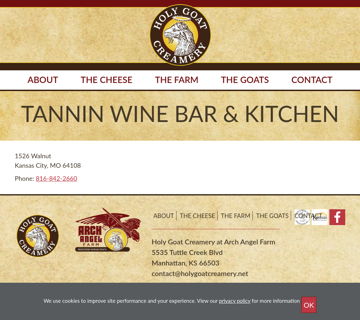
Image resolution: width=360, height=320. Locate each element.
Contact (312, 79)
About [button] (42, 79)
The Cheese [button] (106, 79)
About (163, 215)
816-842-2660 (56, 178)
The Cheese (197, 215)
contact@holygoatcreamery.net (200, 273)
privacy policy (234, 300)
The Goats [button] (245, 79)
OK (309, 305)
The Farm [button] (177, 79)
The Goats (272, 215)
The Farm (235, 215)
